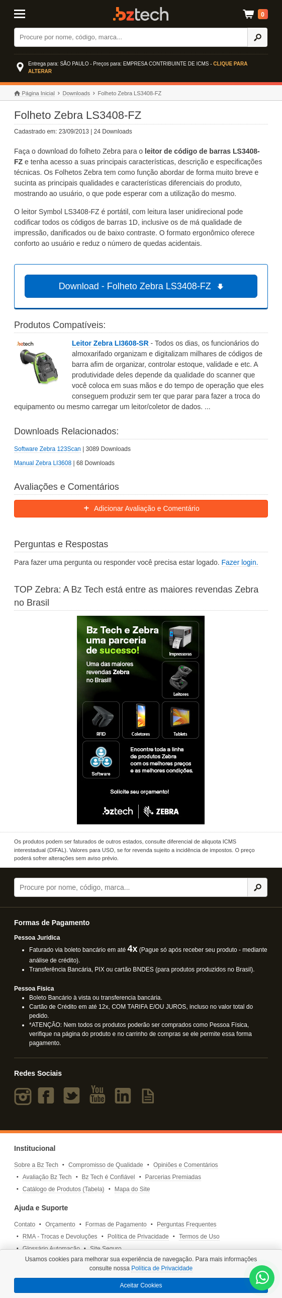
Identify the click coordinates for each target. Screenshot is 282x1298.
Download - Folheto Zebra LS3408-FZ (143, 286)
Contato (24, 1224)
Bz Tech (140, 14)
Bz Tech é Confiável (108, 1177)
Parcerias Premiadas (173, 1177)
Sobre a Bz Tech (36, 1165)
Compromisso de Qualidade (105, 1165)
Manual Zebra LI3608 (42, 463)
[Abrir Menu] (31, 13)
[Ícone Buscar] (257, 37)
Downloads (76, 93)
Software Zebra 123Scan (47, 448)
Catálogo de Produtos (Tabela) (64, 1189)
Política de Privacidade (138, 1236)
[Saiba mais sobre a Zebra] (141, 720)
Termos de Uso (199, 1236)
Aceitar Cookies (141, 1285)
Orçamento (60, 1224)
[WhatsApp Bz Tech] (262, 1278)
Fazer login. (240, 562)
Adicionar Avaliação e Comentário (141, 508)
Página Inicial (34, 93)
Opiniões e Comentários (185, 1165)
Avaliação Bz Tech (47, 1177)
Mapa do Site (132, 1189)
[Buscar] (131, 37)
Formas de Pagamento (116, 1224)
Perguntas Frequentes (187, 1224)
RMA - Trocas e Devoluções (60, 1236)
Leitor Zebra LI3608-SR (111, 343)
